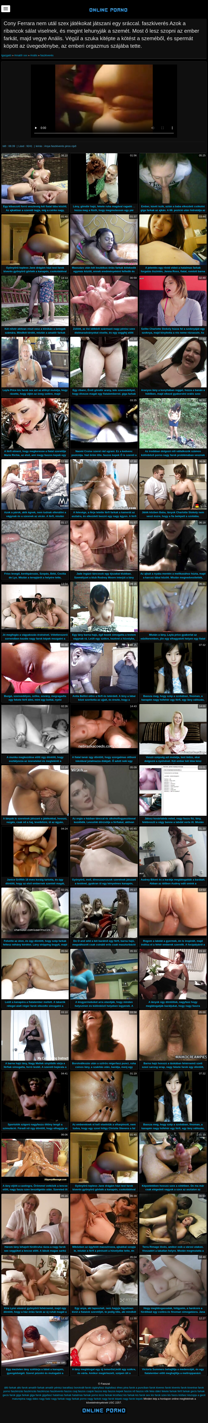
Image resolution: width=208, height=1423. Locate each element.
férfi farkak (184, 1391)
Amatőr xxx (20, 55)
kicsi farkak (105, 1395)
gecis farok (9, 1395)
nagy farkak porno (76, 1398)
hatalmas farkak (62, 1395)
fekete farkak (169, 1391)
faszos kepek (115, 1391)
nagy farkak (58, 1398)
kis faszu (173, 1395)
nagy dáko (32, 1398)
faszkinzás (17, 1391)
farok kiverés (172, 1387)
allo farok (22, 1387)
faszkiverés (46, 55)
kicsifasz (118, 1395)
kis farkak (129, 1395)
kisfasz (183, 1395)
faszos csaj (70, 1391)
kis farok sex (142, 1395)
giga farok (35, 1395)
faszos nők (142, 1391)
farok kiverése (189, 1387)
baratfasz (68, 1387)
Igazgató (6, 55)
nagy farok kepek (133, 1398)
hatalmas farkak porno (85, 1395)
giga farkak (22, 1395)
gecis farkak (198, 1391)
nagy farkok (94, 1398)
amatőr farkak (36, 1387)
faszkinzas (43, 1391)
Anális (33, 55)
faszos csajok (86, 1391)
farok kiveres (156, 1387)
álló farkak (10, 1387)
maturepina (18, 1398)
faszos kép (100, 1391)
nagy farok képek (112, 1398)
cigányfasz (98, 1387)
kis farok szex (159, 1395)
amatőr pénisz (53, 1387)
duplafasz (110, 1387)
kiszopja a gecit (196, 1395)
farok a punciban (139, 1387)
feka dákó (155, 1391)
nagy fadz (44, 1398)
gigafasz (47, 1395)
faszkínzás (30, 1391)
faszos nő (129, 1391)
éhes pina (122, 1387)
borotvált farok (82, 1387)
